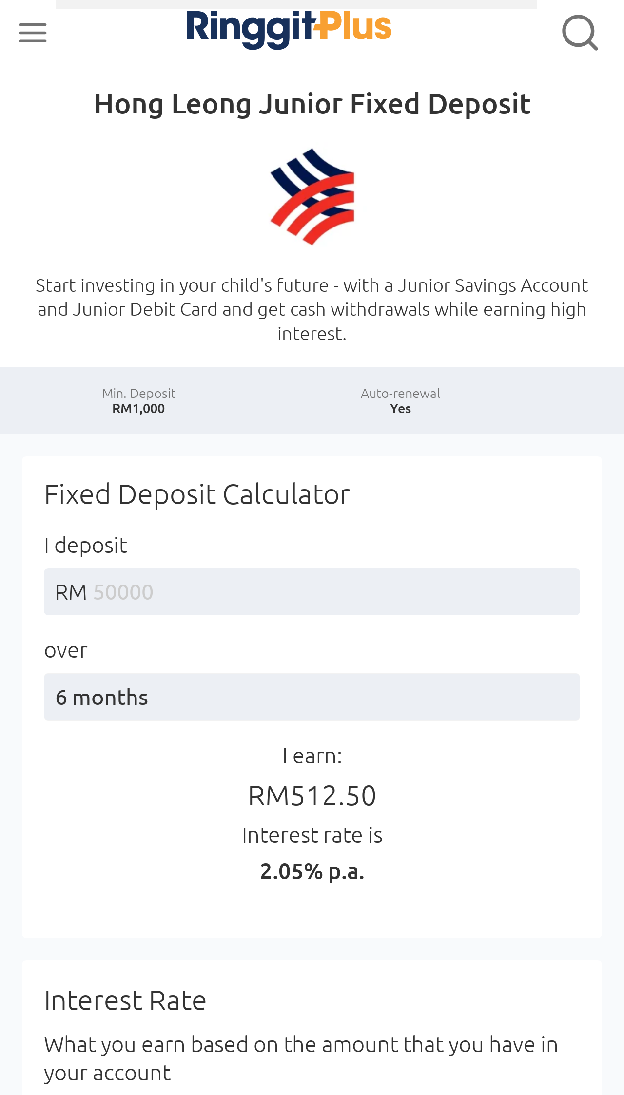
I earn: (312, 818)
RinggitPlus (254, 32)
